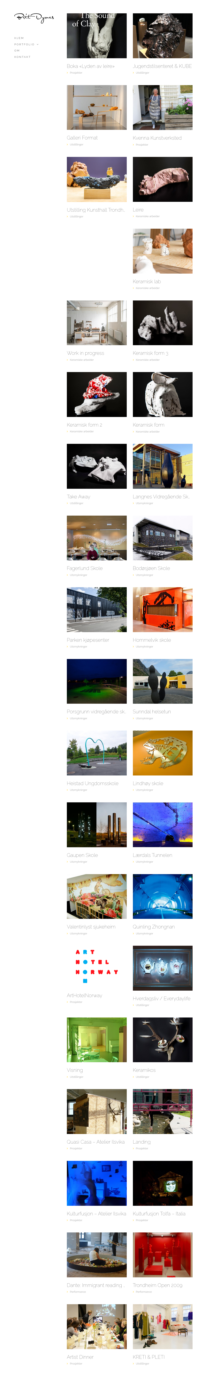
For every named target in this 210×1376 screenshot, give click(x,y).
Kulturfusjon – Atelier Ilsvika (96, 1213)
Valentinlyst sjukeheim (91, 927)
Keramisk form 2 (84, 425)
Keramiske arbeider (148, 216)
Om (17, 50)
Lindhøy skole (148, 783)
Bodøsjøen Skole (151, 568)
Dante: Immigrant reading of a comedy (97, 1285)
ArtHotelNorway (84, 995)
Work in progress (85, 353)
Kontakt (22, 56)
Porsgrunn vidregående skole (97, 711)
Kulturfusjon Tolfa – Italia (159, 1213)
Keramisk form (149, 425)
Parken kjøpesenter (88, 640)
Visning (75, 1070)
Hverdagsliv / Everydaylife (162, 998)
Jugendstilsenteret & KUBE (162, 66)
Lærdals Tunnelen (152, 855)
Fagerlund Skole (85, 568)
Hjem (19, 38)
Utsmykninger (144, 503)
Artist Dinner (80, 1357)
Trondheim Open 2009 (158, 1285)
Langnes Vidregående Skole (163, 496)
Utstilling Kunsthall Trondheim (97, 210)
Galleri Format (82, 137)
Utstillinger (142, 72)
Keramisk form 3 (150, 353)
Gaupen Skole (82, 855)
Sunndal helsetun (152, 711)
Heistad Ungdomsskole (93, 783)
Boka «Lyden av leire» (91, 66)
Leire (138, 209)
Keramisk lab (147, 281)
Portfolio (24, 44)
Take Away (78, 496)
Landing (142, 1142)
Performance (78, 1291)
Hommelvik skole (152, 640)
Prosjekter (76, 72)
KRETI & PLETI (149, 1357)
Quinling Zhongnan (154, 927)
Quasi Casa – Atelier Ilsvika (96, 1142)
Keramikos (144, 1070)
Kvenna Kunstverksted (157, 138)
